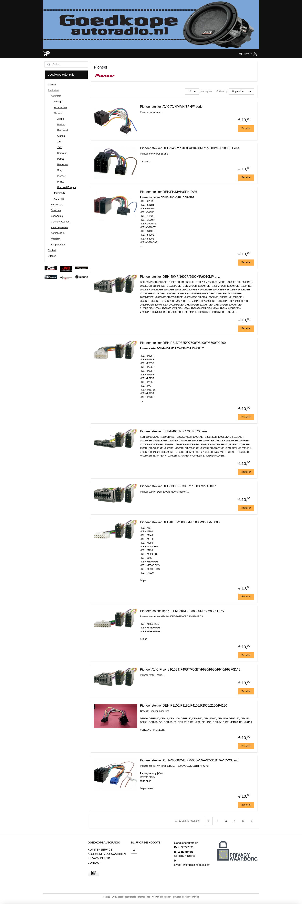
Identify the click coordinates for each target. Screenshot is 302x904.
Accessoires (60, 107)
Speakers (56, 210)
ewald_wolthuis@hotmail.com (192, 864)
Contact (52, 250)
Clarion (61, 136)
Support (52, 256)
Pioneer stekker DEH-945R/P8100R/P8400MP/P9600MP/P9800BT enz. (190, 148)
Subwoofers (57, 216)
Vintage (58, 101)
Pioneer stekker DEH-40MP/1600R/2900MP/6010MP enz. (180, 276)
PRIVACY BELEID (99, 858)
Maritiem (55, 239)
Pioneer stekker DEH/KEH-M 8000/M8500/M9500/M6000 (180, 522)
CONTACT (94, 862)
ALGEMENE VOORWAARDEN (107, 853)
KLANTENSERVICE (100, 849)
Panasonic (62, 164)
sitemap (141, 897)
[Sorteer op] (241, 91)
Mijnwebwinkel (192, 897)
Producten (53, 90)
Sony (60, 170)
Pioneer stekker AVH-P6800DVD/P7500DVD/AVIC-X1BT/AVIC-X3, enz (189, 760)
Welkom (52, 84)
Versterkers (57, 204)
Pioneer (61, 176)
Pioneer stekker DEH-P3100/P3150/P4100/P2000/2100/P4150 (183, 705)
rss (148, 897)
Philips (60, 181)
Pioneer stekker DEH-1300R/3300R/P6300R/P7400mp (178, 486)
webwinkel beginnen (161, 897)
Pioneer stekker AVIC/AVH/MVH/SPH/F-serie (171, 106)
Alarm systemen (59, 227)
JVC (59, 147)
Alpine (60, 119)
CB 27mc (59, 198)
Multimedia (60, 193)
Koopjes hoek (58, 244)
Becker (61, 124)
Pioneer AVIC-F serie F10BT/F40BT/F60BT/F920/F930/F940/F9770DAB (190, 669)
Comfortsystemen (60, 221)
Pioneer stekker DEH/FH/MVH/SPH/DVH (168, 191)
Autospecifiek (58, 233)
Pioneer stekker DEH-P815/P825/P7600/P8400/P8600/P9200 (183, 342)
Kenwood (62, 153)
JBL (59, 141)
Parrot (60, 158)
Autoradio (56, 96)
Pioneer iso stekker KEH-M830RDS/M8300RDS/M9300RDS (182, 611)
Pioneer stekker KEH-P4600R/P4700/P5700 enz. (174, 431)
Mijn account (248, 53)
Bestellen (246, 128)
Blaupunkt (62, 130)
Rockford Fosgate (66, 187)
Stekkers (58, 113)
